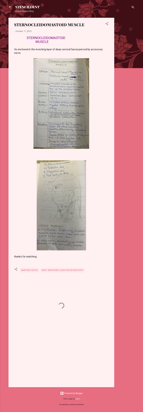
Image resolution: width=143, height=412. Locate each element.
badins (77, 399)
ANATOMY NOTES (29, 270)
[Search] (133, 7)
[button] (107, 24)
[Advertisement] (125, 60)
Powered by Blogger (71, 393)
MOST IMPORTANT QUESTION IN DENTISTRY (62, 270)
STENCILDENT (27, 7)
